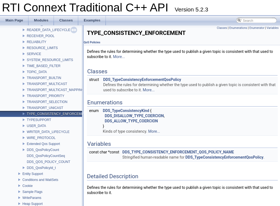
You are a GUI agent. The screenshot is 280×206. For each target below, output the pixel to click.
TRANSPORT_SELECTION (47, 102)
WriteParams (31, 198)
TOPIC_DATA (37, 72)
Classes (222, 28)
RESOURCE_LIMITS (42, 48)
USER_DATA (36, 126)
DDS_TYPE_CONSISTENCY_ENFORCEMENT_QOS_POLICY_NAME (178, 152)
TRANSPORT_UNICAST (45, 108)
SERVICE (34, 54)
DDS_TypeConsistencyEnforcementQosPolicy (142, 79)
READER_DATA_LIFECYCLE (48, 30)
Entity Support (32, 174)
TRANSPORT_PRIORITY (45, 96)
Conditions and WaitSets (40, 180)
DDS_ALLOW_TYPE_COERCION (131, 121)
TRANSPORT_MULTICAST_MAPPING (55, 90)
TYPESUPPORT (39, 120)
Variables (273, 28)
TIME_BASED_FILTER (43, 66)
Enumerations (238, 28)
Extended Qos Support (43, 144)
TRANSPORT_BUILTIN (44, 78)
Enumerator (256, 28)
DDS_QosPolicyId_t (41, 168)
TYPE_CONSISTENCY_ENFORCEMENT (57, 114)
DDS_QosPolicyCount (43, 150)
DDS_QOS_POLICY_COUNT (48, 162)
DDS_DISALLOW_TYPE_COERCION (134, 116)
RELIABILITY (36, 42)
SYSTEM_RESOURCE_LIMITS (50, 60)
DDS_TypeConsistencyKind (126, 110)
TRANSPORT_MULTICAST (47, 84)
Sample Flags (32, 192)
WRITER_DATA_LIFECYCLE (48, 132)
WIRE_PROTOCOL (41, 138)
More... (119, 56)
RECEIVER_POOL (40, 36)
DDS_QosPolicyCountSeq (46, 156)
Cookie (27, 186)
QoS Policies (92, 42)
